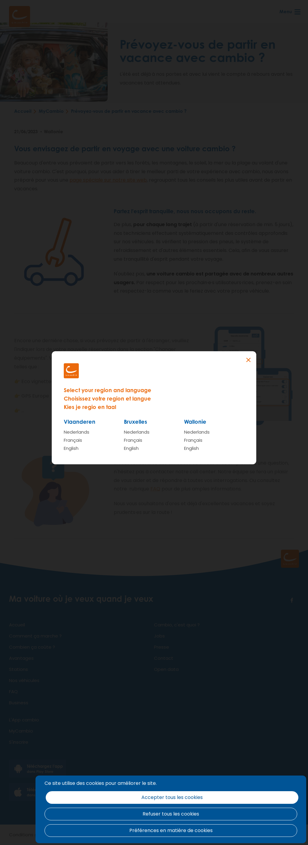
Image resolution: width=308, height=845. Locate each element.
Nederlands (76, 432)
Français (73, 440)
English (71, 448)
